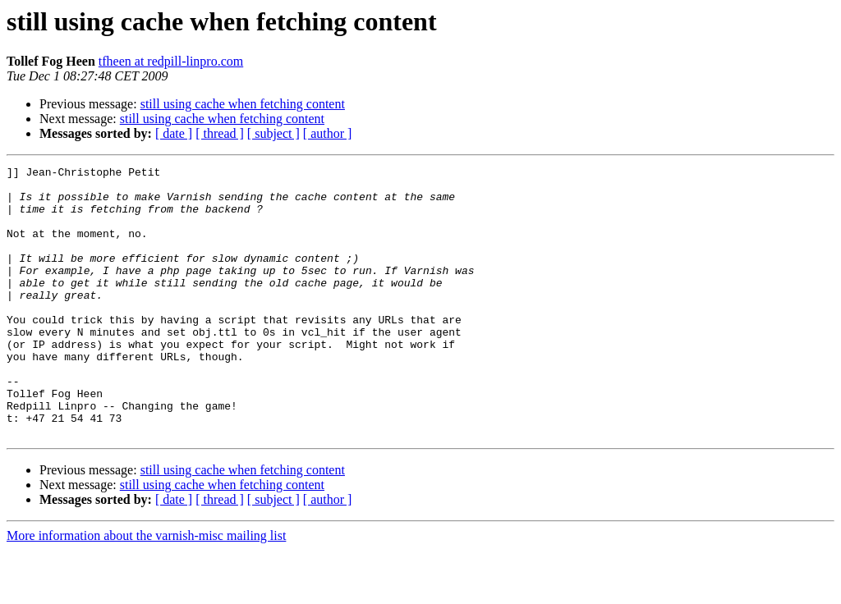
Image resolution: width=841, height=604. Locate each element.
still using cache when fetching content (242, 104)
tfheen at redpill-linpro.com (171, 61)
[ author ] (327, 133)
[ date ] (173, 133)
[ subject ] (273, 133)
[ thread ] (219, 133)
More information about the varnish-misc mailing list (146, 590)
